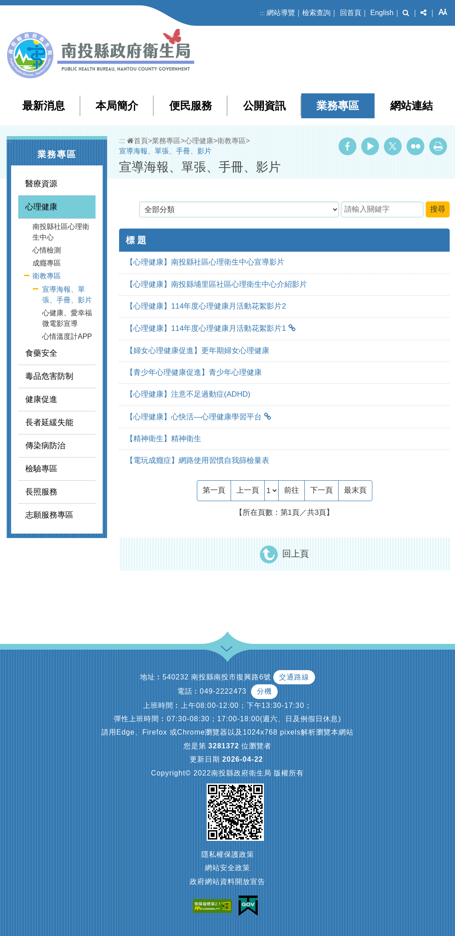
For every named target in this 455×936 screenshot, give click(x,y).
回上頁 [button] (295, 553)
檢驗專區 (41, 468)
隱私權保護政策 (227, 854)
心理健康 (41, 206)
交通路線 (294, 677)
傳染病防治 (45, 445)
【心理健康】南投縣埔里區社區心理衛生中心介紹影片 (216, 284)
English (381, 12)
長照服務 (41, 491)
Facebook (347, 146)
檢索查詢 (316, 12)
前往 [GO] (291, 490)
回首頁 (350, 12)
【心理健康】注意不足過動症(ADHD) (188, 394)
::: (262, 13)
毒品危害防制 (49, 376)
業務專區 (337, 106)
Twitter (393, 146)
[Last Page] (355, 490)
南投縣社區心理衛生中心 (60, 232)
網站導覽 (281, 12)
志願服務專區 (49, 514)
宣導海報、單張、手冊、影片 (67, 294)
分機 (264, 691)
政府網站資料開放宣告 (227, 881)
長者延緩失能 (49, 422)
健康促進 (41, 399)
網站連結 (411, 106)
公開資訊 (264, 106)
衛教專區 (46, 276)
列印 (438, 146)
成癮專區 (46, 263)
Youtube (370, 146)
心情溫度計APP (67, 336)
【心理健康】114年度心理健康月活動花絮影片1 (206, 328)
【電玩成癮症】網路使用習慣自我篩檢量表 (197, 460)
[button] (406, 12)
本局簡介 (117, 106)
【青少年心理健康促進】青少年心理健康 (194, 372)
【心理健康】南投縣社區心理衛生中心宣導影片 (205, 262)
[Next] (321, 490)
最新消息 (43, 106)
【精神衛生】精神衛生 (163, 438)
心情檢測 (46, 250)
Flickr (415, 146)
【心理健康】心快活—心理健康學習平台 (194, 417)
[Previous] (248, 490)
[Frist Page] (214, 490)
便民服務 (190, 106)
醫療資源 (41, 183)
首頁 (137, 141)
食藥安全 (41, 353)
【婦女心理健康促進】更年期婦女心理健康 (197, 350)
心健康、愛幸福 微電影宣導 (67, 318)
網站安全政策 (227, 868)
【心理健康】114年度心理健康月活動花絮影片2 (206, 306)
